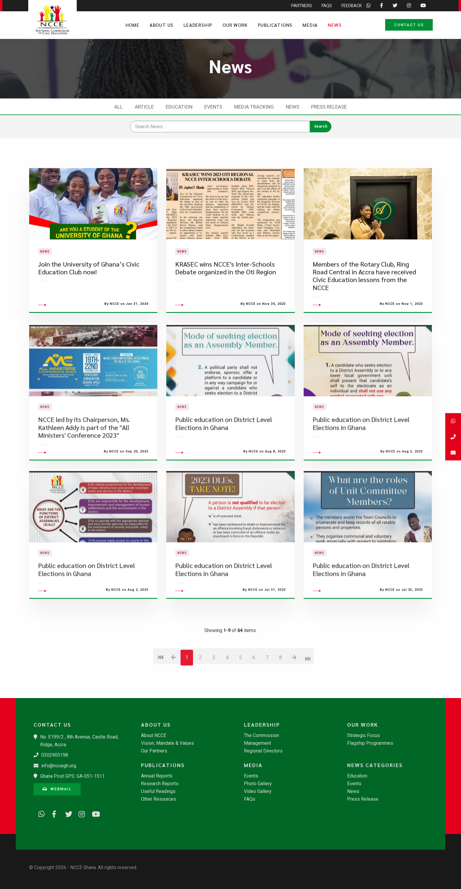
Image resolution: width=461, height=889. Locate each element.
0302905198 (54, 755)
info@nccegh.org (58, 766)
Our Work (234, 25)
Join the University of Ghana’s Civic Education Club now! (88, 283)
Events (213, 107)
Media (310, 25)
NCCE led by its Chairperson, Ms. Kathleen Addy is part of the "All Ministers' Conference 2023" (84, 459)
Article (144, 107)
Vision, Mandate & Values (167, 743)
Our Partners (154, 751)
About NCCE (153, 735)
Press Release (329, 107)
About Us (161, 25)
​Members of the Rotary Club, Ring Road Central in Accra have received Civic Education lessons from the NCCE (364, 291)
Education (179, 107)
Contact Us (409, 25)
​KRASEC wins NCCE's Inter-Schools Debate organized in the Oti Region (225, 283)
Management (257, 743)
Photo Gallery (258, 783)
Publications (275, 25)
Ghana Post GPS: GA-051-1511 (72, 776)
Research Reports (159, 783)
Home (132, 25)
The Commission (261, 735)
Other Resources (158, 799)
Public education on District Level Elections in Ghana (223, 455)
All (118, 107)
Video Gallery (258, 791)
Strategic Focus (363, 735)
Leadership (198, 25)
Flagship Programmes (370, 743)
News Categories (375, 765)
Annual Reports (157, 776)
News (334, 25)
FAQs (249, 799)
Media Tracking (254, 107)
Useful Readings (158, 791)
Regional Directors (263, 751)
